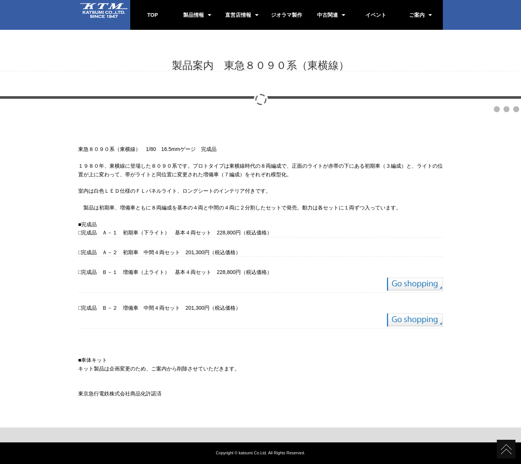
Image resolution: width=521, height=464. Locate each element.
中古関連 (327, 15)
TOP (152, 15)
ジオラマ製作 (286, 15)
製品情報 (193, 15)
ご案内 (417, 15)
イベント (375, 15)
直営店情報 (238, 15)
